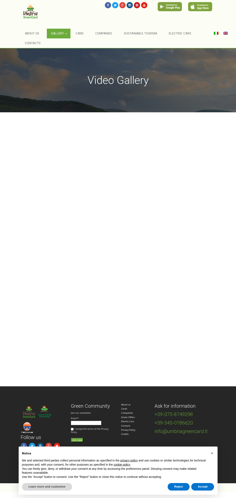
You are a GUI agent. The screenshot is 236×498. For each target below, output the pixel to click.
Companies (127, 412)
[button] (212, 453)
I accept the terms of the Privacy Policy (90, 430)
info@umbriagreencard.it (181, 431)
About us (126, 404)
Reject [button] (178, 486)
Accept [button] (203, 486)
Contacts (33, 43)
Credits (125, 434)
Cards (124, 408)
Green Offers (128, 417)
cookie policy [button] (122, 464)
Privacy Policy (128, 429)
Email (75, 418)
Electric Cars (127, 421)
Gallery (57, 33)
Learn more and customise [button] (47, 486)
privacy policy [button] (129, 460)
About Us (32, 33)
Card (80, 33)
